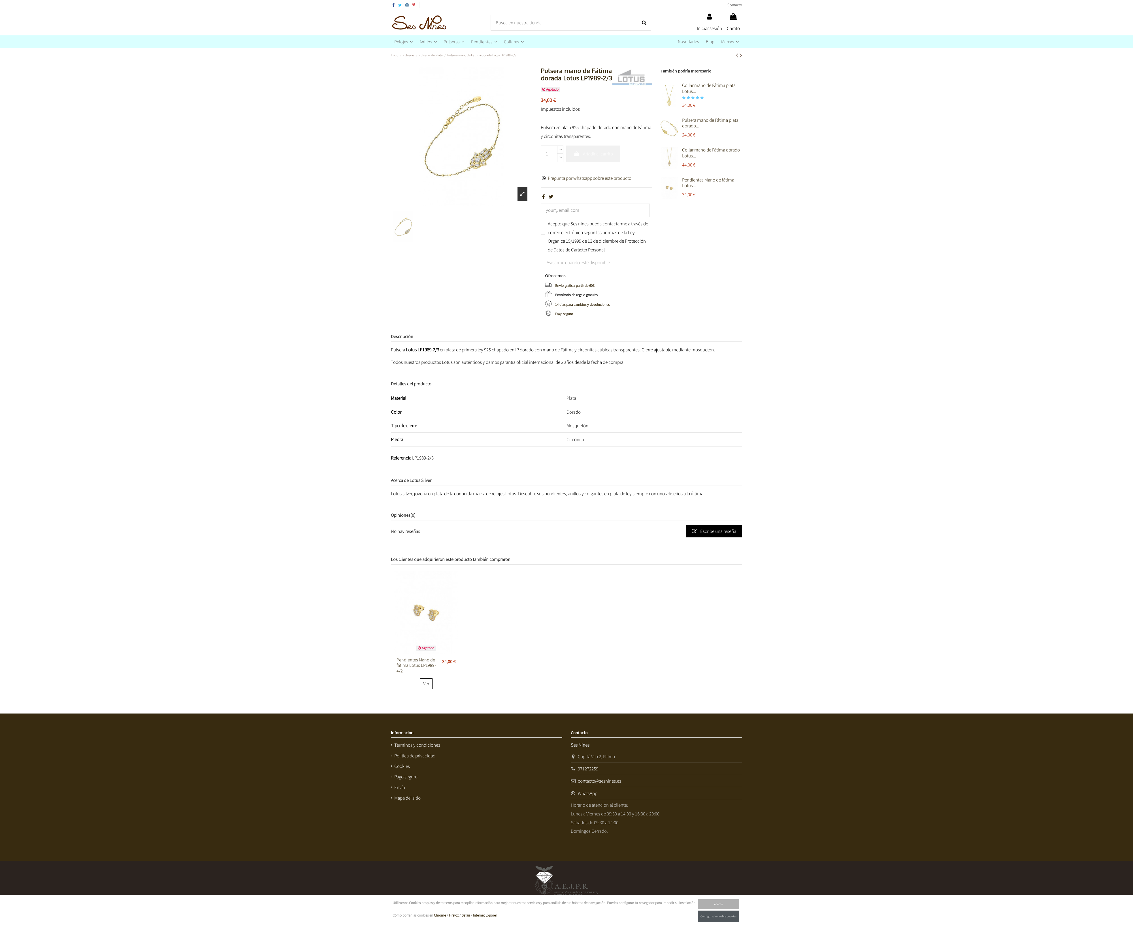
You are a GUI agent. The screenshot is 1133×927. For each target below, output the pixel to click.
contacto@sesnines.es (599, 781)
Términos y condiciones (417, 745)
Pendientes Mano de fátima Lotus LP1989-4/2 (416, 665)
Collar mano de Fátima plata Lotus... (709, 88)
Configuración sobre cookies (718, 916)
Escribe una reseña (714, 531)
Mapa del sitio (407, 798)
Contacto (734, 4)
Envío (399, 787)
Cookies (402, 766)
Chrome (440, 915)
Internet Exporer (485, 915)
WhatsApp (587, 793)
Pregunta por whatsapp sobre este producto (589, 178)
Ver (426, 683)
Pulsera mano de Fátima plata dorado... (710, 123)
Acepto (718, 904)
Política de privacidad (414, 756)
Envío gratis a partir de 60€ (574, 285)
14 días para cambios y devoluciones (582, 304)
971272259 (588, 769)
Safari (466, 915)
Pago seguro (564, 313)
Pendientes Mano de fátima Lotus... (708, 183)
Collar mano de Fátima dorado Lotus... (711, 153)
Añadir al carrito (593, 154)
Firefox (454, 915)
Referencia (401, 458)
